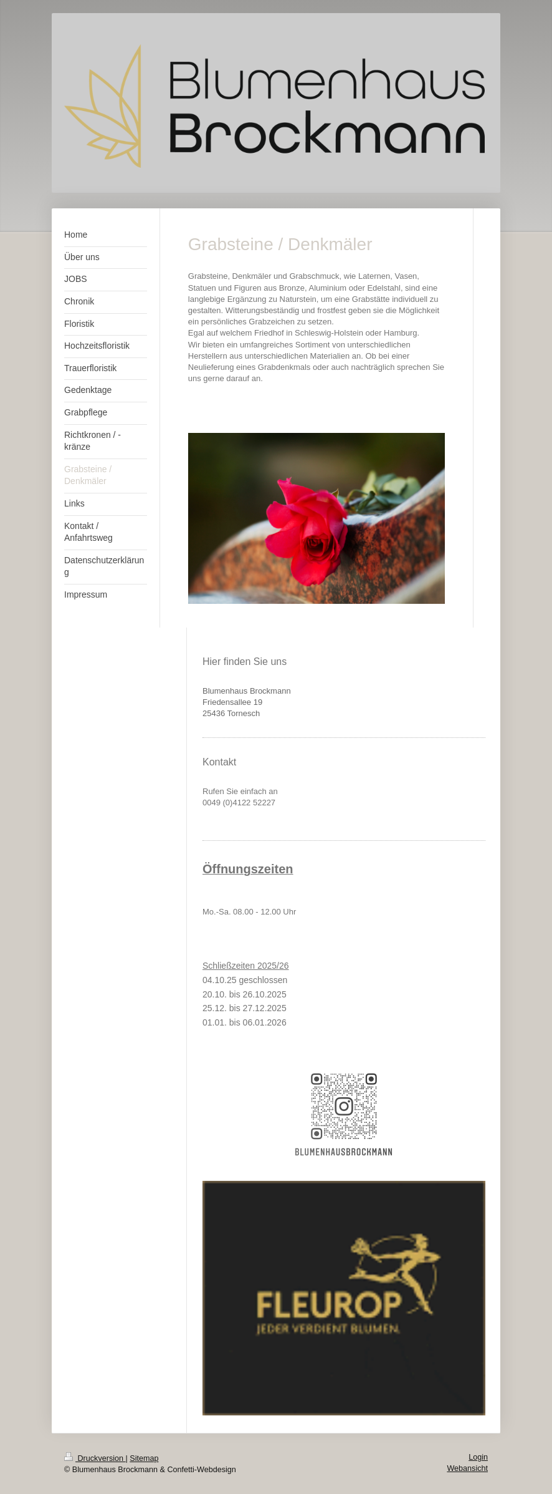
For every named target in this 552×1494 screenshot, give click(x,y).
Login (478, 1457)
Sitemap (144, 1458)
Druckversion (94, 1458)
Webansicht (467, 1468)
